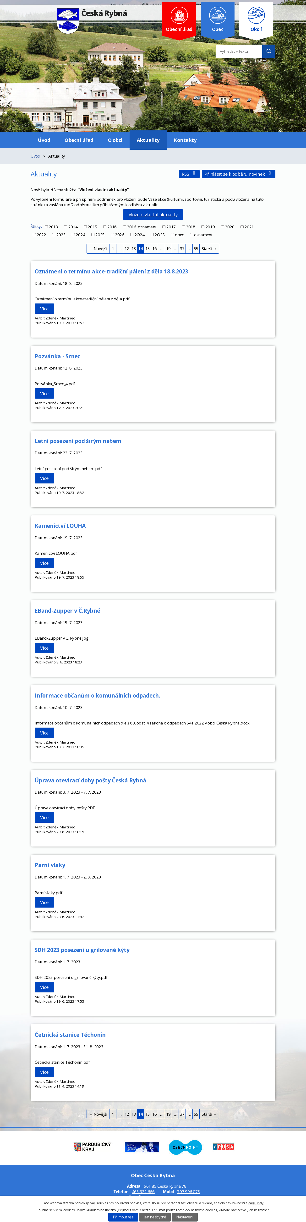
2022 (41, 234)
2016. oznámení (141, 227)
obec (179, 234)
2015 (92, 227)
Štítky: (36, 226)
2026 (119, 234)
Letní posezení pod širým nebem (78, 441)
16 (154, 248)
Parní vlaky (50, 865)
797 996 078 (188, 1191)
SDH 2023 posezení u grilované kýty (82, 950)
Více (44, 309)
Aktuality (148, 140)
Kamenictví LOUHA (60, 525)
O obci (115, 140)
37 (182, 248)
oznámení (203, 234)
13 (133, 248)
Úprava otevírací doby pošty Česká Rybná (90, 780)
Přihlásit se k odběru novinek (238, 174)
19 (168, 248)
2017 (171, 227)
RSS (189, 174)
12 (127, 248)
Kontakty (185, 140)
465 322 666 (143, 1191)
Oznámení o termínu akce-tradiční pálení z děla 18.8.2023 (111, 271)
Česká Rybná (92, 13)
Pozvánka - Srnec (57, 356)
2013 (53, 227)
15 (147, 248)
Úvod (44, 140)
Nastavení (184, 1217)
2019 (210, 227)
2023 (61, 234)
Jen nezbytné (155, 1217)
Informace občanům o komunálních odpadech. (97, 695)
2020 (229, 227)
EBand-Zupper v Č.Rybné (67, 610)
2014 (73, 227)
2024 (80, 234)
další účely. (256, 1203)
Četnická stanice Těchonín (70, 1034)
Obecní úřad (79, 140)
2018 (190, 227)
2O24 (140, 234)
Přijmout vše (123, 1217)
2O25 (160, 234)
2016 (112, 227)
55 (196, 248)
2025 (100, 234)
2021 (249, 227)
